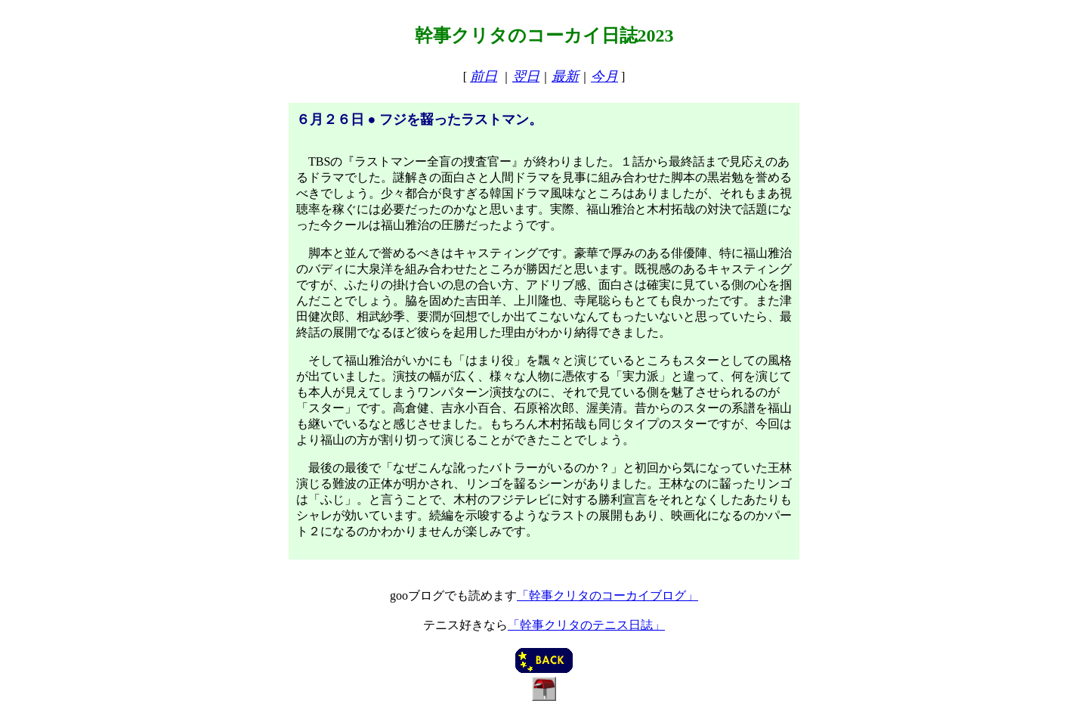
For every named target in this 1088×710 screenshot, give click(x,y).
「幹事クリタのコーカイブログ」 (607, 595)
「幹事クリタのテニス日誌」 (586, 625)
